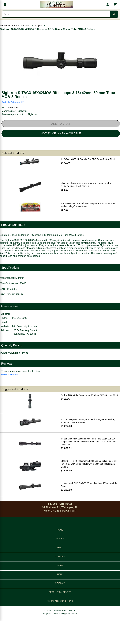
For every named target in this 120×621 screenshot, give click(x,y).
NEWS (60, 565)
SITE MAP (60, 583)
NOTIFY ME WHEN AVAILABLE (61, 133)
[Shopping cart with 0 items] (115, 4)
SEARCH (60, 538)
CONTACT (60, 556)
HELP (60, 574)
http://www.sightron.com (25, 326)
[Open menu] (5, 4)
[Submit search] (114, 14)
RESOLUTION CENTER (60, 592)
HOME (60, 530)
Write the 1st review (13, 102)
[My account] (108, 4)
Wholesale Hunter (9, 25)
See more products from (19, 114)
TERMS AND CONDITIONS (60, 601)
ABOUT (60, 547)
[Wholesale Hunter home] (56, 4)
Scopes (38, 25)
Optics (26, 25)
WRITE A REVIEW (9, 374)
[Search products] (56, 14)
